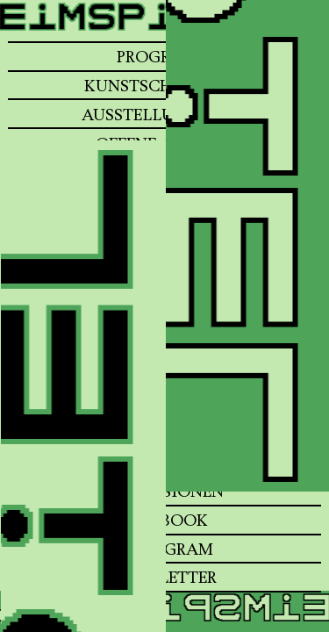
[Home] (164, 33)
